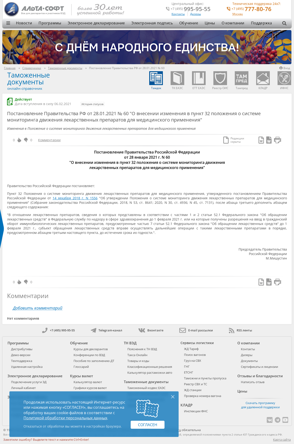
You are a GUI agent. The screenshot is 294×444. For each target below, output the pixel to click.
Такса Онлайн (137, 355)
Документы (249, 361)
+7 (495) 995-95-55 (58, 330)
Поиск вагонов (195, 355)
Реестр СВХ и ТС (195, 384)
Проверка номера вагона (202, 396)
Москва (237, 14)
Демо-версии (20, 355)
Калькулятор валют (88, 382)
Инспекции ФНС (196, 411)
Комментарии (49, 140)
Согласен (147, 424)
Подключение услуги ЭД (29, 382)
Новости (24, 23)
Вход (284, 68)
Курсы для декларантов (91, 349)
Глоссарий (81, 367)
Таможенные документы (28, 78)
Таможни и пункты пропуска (205, 378)
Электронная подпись (152, 23)
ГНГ (187, 366)
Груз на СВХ (192, 360)
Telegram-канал (106, 330)
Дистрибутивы (21, 349)
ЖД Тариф (191, 349)
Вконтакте (150, 330)
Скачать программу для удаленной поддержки (260, 405)
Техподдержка (21, 361)
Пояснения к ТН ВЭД (142, 349)
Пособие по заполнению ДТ (94, 361)
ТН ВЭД (130, 343)
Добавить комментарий (37, 308)
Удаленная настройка (27, 367)
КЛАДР (186, 405)
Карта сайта (282, 439)
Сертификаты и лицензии (259, 367)
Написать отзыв (252, 382)
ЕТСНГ (188, 372)
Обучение (188, 23)
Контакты (178, 14)
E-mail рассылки (196, 330)
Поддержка (261, 23)
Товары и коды (138, 361)
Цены (210, 23)
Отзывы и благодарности (260, 375)
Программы (50, 23)
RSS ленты (240, 330)
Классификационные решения (149, 367)
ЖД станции (192, 390)
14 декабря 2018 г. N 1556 (75, 198)
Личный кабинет (23, 388)
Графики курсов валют (90, 388)
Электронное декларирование (96, 23)
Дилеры (195, 14)
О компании (233, 23)
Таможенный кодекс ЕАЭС (146, 388)
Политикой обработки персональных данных (65, 417)
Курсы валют (81, 375)
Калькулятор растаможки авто (149, 372)
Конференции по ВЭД (89, 355)
